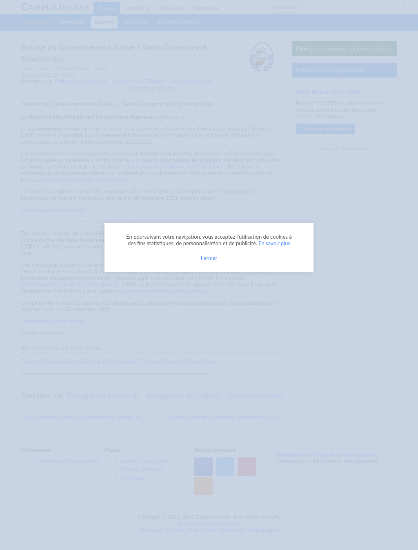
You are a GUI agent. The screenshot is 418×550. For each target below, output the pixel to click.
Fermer (209, 258)
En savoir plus (274, 243)
